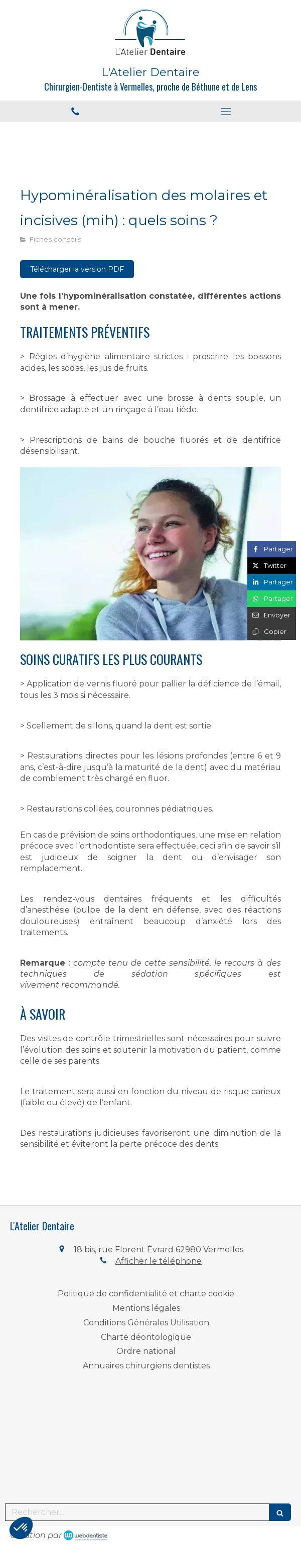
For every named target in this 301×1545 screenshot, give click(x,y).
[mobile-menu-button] (225, 112)
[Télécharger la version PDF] (77, 269)
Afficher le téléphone (158, 1261)
